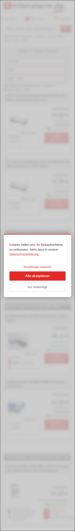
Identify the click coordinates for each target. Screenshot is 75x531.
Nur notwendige (37, 287)
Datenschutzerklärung (24, 254)
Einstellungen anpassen (37, 266)
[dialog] (37, 265)
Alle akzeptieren (37, 276)
